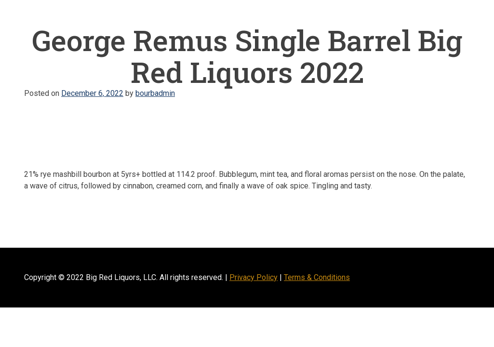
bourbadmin (155, 93)
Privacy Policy (253, 277)
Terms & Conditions (317, 277)
